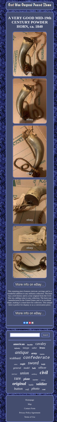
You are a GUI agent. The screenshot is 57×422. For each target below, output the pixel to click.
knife (43, 364)
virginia (42, 354)
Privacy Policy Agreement (29, 413)
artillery (34, 374)
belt (34, 368)
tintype (26, 348)
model (27, 368)
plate (26, 379)
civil (44, 372)
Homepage (29, 400)
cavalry (40, 344)
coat (43, 389)
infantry (17, 348)
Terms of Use (29, 417)
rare (17, 378)
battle (31, 385)
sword (33, 362)
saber (34, 348)
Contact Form (29, 408)
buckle (30, 345)
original (19, 383)
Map (30, 404)
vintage (43, 380)
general (17, 367)
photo (35, 388)
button (18, 388)
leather (35, 380)
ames (15, 364)
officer (42, 367)
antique (22, 352)
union (24, 373)
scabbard (15, 358)
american (19, 344)
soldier (41, 384)
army (34, 353)
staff (27, 389)
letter (14, 374)
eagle (22, 364)
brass (42, 347)
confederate (36, 357)
